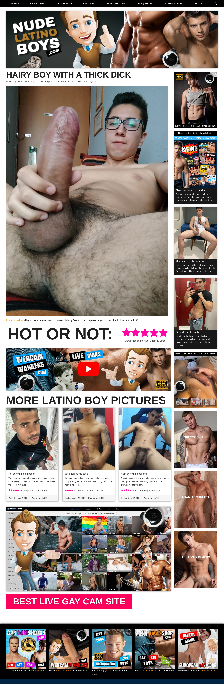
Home (17, 3)
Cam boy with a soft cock (134, 474)
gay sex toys (147, 673)
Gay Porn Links (119, 3)
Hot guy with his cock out (190, 261)
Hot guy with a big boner (21, 474)
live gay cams (38, 673)
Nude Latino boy (14, 320)
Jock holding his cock (76, 474)
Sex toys (91, 3)
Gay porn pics (148, 3)
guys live (107, 673)
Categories (39, 3)
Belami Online (209, 673)
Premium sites (176, 3)
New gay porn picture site (190, 190)
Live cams (66, 3)
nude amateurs (63, 673)
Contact (202, 3)
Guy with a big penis (187, 332)
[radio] (126, 333)
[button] (215, 3)
